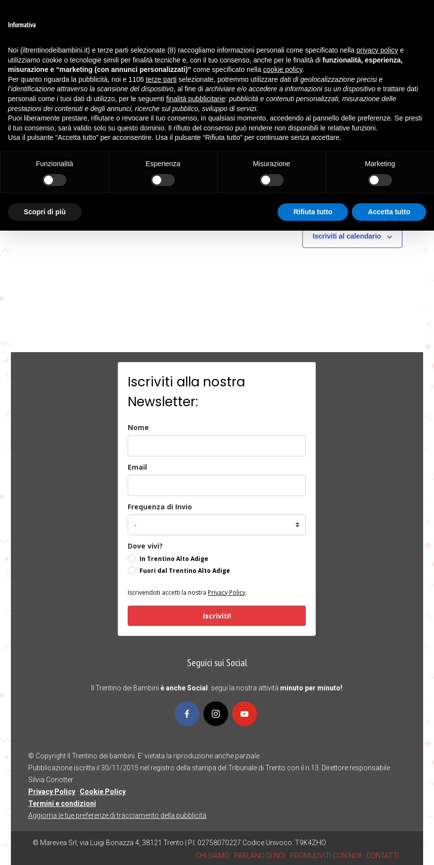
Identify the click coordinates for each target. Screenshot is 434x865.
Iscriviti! (217, 615)
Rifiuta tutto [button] (313, 212)
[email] (217, 485)
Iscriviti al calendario (347, 236)
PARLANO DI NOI (259, 856)
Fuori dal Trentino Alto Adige (185, 570)
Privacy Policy (226, 592)
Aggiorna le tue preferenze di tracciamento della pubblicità (117, 815)
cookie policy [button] (282, 69)
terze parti (161, 79)
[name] (217, 445)
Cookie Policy (103, 792)
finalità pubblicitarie (195, 99)
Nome (138, 427)
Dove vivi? (145, 546)
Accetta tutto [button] (389, 212)
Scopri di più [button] (45, 212)
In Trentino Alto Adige (174, 559)
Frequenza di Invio (160, 506)
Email (137, 467)
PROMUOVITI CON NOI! (325, 856)
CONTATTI (382, 856)
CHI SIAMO (212, 856)
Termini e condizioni (62, 803)
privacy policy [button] (377, 50)
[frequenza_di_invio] (217, 524)
